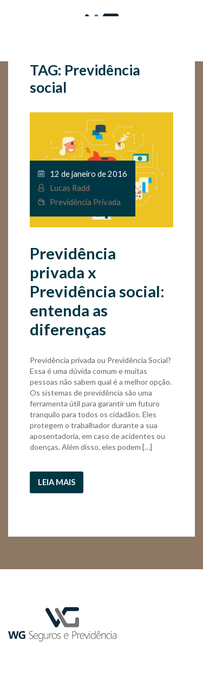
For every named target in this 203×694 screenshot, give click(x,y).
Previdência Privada (85, 202)
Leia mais (56, 482)
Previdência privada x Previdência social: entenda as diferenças (97, 291)
